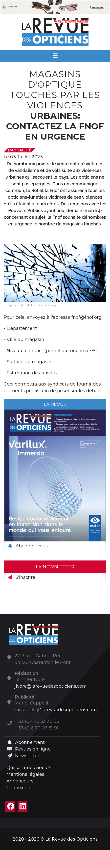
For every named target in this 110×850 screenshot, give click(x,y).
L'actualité (19, 150)
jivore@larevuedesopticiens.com (51, 686)
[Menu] (55, 55)
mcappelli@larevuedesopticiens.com (56, 709)
